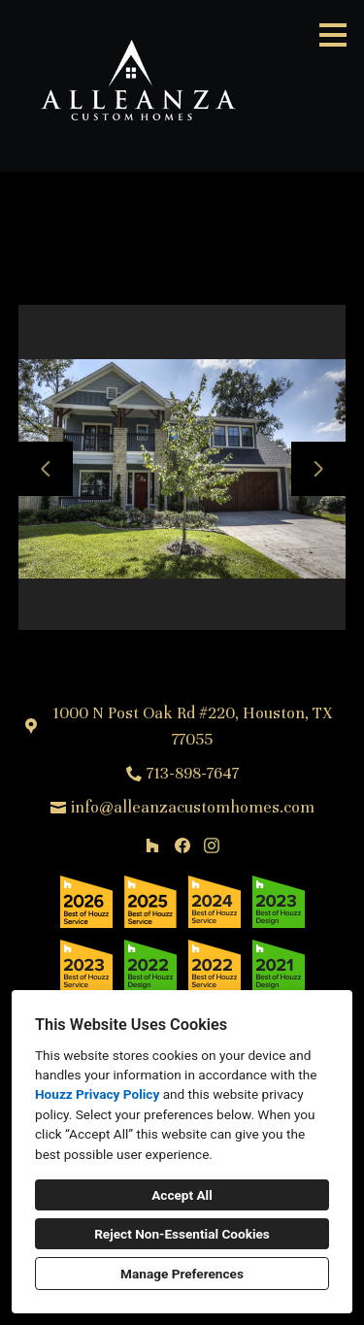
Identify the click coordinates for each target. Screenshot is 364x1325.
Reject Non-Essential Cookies (182, 1234)
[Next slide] (318, 469)
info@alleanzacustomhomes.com (192, 807)
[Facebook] (182, 845)
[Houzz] (152, 845)
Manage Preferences (182, 1273)
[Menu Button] (333, 35)
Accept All (182, 1195)
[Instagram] (211, 845)
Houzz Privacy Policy (97, 1094)
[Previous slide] (45, 469)
